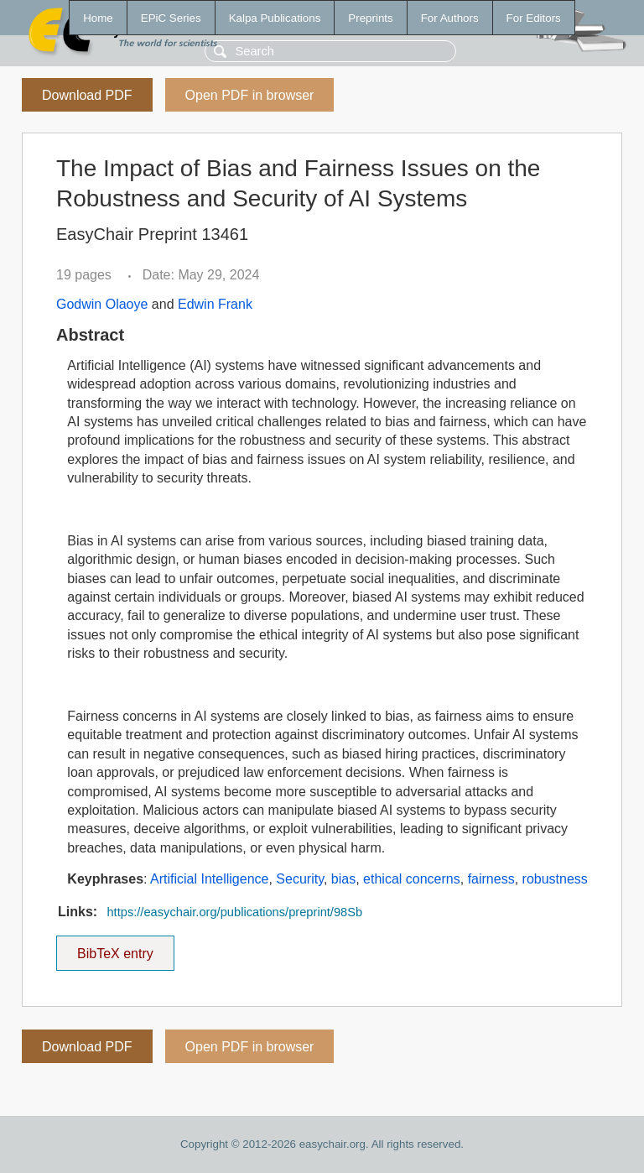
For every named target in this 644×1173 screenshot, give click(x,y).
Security (300, 879)
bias (343, 879)
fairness (491, 879)
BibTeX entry (115, 948)
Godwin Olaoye (102, 304)
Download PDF (87, 95)
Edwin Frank (215, 304)
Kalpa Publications (275, 18)
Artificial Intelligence (209, 879)
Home (98, 18)
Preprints (370, 18)
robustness (555, 879)
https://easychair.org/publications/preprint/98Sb (234, 912)
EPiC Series (171, 18)
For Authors (450, 18)
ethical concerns (411, 879)
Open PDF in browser (249, 95)
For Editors (533, 18)
